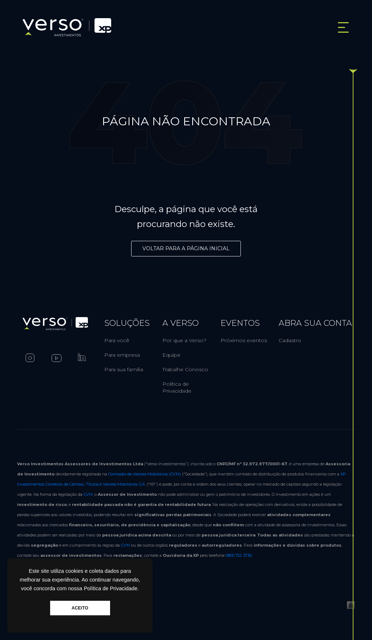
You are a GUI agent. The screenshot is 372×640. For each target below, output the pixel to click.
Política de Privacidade (176, 387)
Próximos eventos (244, 340)
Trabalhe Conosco (185, 369)
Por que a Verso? (184, 340)
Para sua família (123, 369)
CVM (88, 494)
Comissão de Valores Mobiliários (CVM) (144, 474)
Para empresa (122, 355)
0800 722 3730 (239, 555)
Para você (116, 340)
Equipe (171, 355)
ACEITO (80, 608)
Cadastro (290, 340)
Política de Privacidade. (111, 588)
